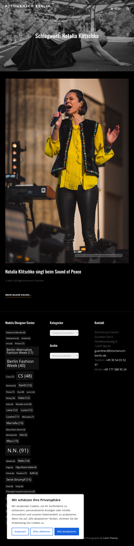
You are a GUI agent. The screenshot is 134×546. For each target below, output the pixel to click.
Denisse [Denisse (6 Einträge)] (11, 385)
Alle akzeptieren (66, 531)
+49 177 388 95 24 (114, 369)
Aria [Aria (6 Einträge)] (9, 343)
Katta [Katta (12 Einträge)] (24, 398)
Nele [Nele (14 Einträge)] (23, 461)
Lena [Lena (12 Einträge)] (11, 410)
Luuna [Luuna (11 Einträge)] (12, 416)
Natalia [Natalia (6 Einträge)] (10, 461)
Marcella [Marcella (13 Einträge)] (14, 423)
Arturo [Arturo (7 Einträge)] (19, 343)
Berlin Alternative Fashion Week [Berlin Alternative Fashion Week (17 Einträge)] (20, 351)
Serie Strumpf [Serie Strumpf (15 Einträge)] (18, 479)
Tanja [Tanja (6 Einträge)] (19, 486)
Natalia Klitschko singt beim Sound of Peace (43, 271)
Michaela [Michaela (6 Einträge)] (11, 435)
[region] (45, 516)
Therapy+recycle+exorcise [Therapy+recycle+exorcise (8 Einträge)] (20, 491)
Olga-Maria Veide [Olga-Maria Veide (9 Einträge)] (26, 467)
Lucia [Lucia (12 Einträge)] (26, 410)
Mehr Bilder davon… (18, 294)
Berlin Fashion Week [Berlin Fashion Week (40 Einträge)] (20, 363)
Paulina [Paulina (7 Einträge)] (22, 473)
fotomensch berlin (28, 6)
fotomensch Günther (33, 280)
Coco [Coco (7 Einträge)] (10, 376)
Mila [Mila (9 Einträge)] (23, 434)
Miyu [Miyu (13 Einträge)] (12, 441)
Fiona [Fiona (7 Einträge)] (10, 392)
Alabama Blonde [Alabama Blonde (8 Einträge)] (15, 332)
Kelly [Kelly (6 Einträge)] (9, 404)
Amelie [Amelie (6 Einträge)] (25, 338)
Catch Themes (110, 538)
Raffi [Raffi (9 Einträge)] (34, 473)
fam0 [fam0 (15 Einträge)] (25, 385)
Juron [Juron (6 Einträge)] (31, 392)
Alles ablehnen (41, 531)
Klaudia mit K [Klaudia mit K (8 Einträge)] (24, 404)
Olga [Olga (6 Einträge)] (9, 467)
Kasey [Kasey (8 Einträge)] (10, 398)
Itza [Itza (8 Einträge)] (20, 391)
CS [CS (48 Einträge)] (25, 376)
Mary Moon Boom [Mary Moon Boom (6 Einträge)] (15, 429)
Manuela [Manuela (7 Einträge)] (28, 417)
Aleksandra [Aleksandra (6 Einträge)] (12, 338)
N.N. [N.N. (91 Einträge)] (18, 450)
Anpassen (20, 531)
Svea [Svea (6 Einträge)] (9, 486)
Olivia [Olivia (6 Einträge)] (10, 473)
